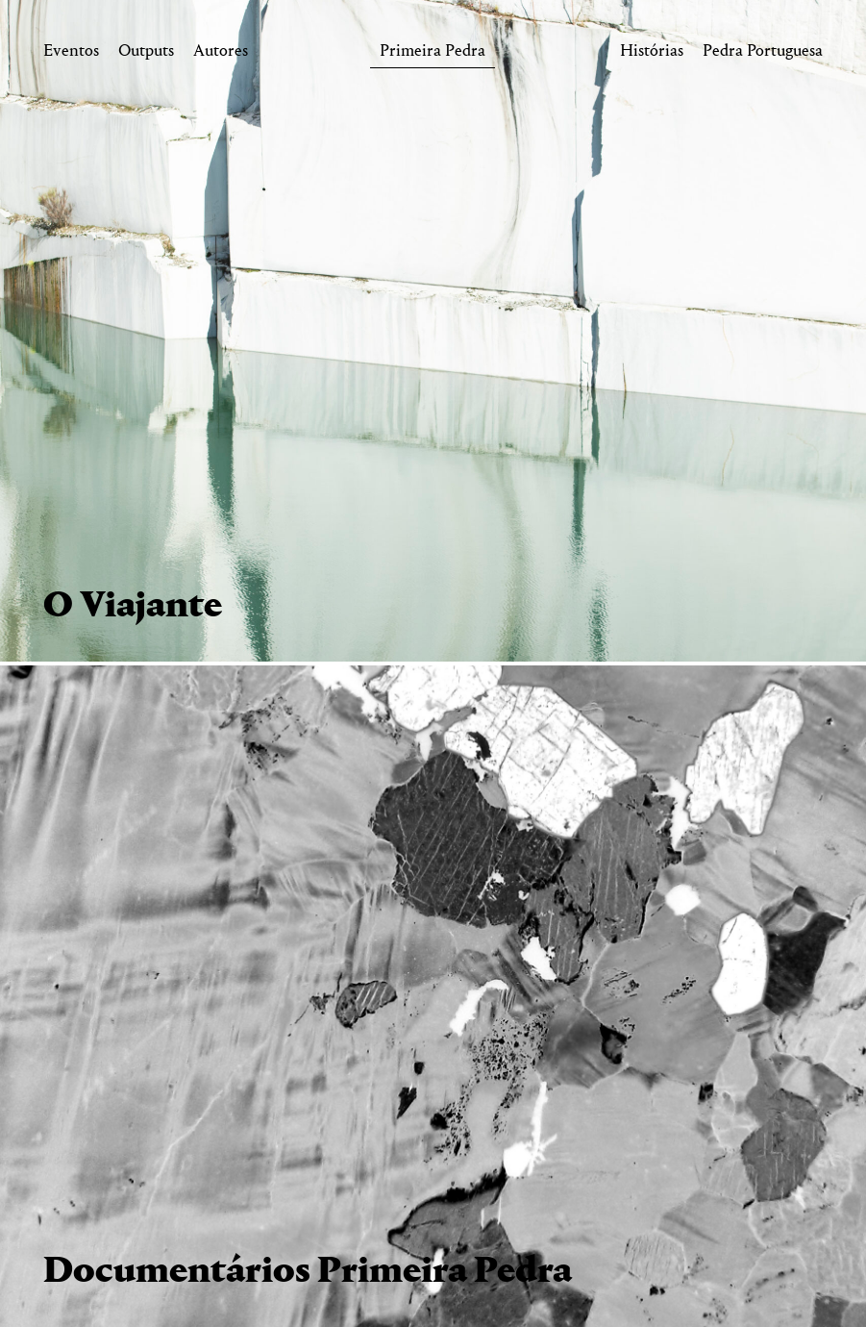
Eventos (71, 54)
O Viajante (132, 607)
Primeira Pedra (432, 54)
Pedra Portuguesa (763, 54)
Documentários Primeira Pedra (307, 1272)
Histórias (651, 54)
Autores (220, 54)
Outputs (146, 54)
